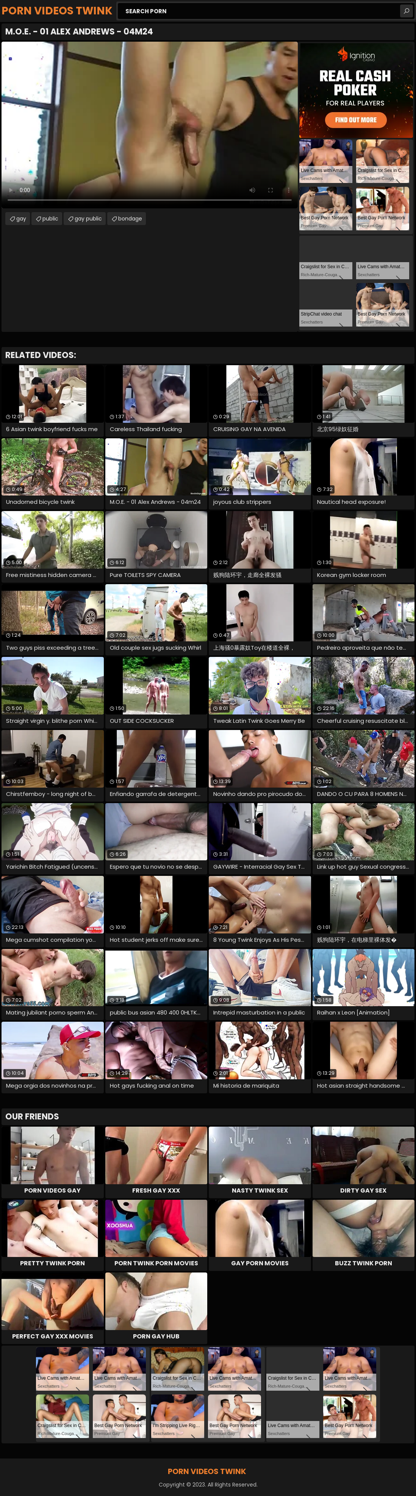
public (50, 218)
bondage (130, 218)
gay (21, 218)
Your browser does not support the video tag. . (150, 125)
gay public (88, 218)
